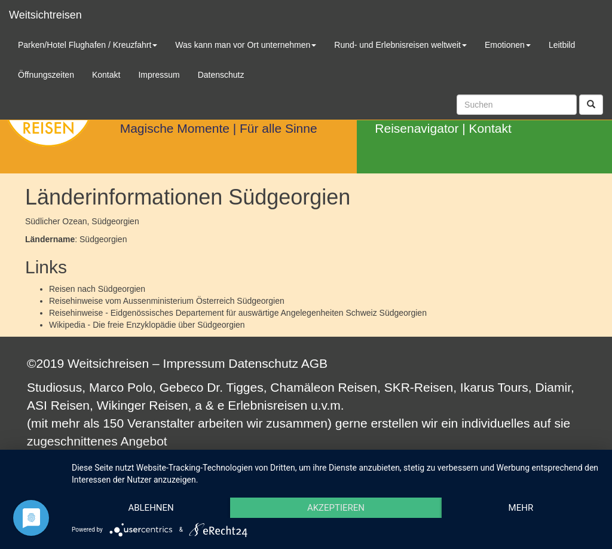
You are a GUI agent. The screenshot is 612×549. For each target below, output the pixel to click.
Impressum (194, 363)
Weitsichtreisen (45, 15)
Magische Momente (175, 128)
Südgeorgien (121, 289)
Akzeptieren (336, 507)
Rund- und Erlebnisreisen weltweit (400, 45)
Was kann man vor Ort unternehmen (245, 45)
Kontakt (490, 128)
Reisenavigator (416, 128)
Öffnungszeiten (46, 75)
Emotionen (508, 45)
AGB (314, 363)
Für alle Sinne (278, 128)
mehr (521, 507)
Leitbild (562, 45)
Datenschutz (263, 363)
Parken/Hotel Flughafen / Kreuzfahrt (87, 45)
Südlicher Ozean (56, 221)
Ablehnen (150, 507)
